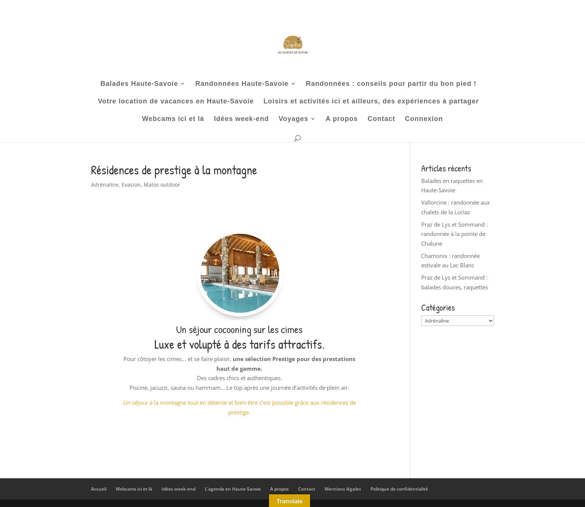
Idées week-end (241, 119)
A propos (342, 119)
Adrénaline (105, 184)
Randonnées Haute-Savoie (241, 84)
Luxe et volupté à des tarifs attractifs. (239, 344)
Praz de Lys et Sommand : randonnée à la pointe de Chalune (454, 234)
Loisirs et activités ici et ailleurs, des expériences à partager (371, 102)
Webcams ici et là (173, 119)
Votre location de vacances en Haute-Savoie (176, 102)
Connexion (424, 119)
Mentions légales (343, 489)
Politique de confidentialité (399, 489)
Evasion (131, 184)
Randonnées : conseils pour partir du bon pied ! (391, 84)
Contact (381, 119)
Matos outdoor (162, 184)
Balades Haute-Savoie (139, 84)
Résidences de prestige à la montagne (174, 170)
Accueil (98, 489)
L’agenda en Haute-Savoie (233, 489)
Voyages (294, 119)
